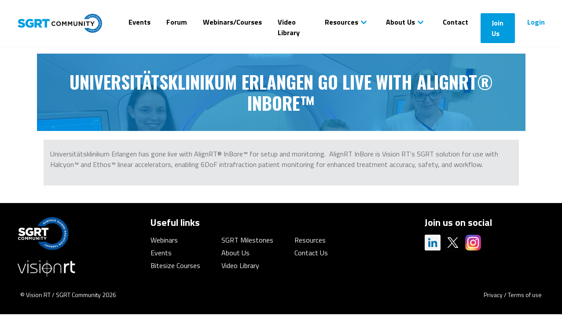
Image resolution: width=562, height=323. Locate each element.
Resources (341, 22)
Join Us (497, 28)
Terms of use (525, 294)
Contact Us (311, 252)
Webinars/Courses (232, 22)
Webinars (164, 240)
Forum (176, 22)
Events (140, 22)
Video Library (289, 27)
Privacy (493, 294)
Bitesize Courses (175, 265)
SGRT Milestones (247, 240)
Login (536, 22)
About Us (400, 22)
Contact (455, 22)
